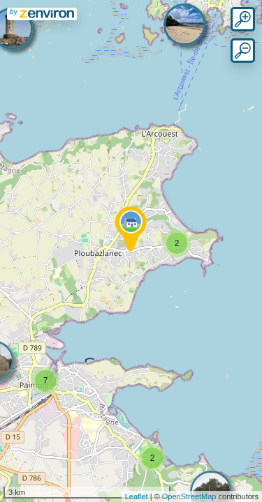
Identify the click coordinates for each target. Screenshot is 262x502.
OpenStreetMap (189, 496)
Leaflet (136, 496)
